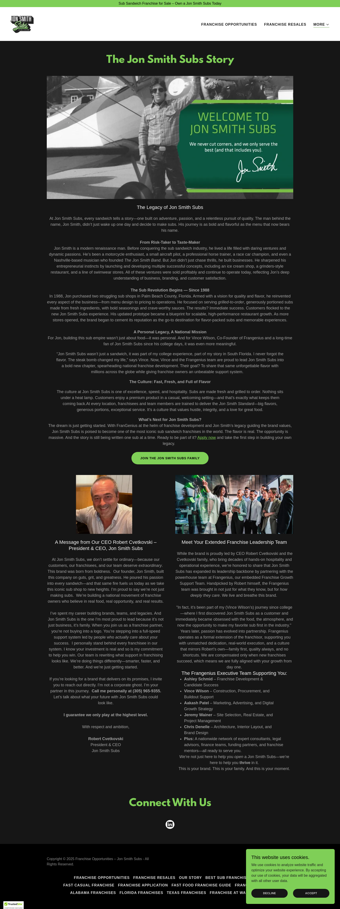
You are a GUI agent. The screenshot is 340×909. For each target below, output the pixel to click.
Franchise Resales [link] (285, 24)
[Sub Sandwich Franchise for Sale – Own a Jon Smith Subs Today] (170, 3)
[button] (321, 24)
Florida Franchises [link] (141, 893)
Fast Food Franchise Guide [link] (201, 885)
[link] (22, 23)
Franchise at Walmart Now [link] (240, 893)
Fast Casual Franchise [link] (89, 885)
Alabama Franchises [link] (93, 893)
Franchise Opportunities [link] (229, 24)
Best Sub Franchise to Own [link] (235, 878)
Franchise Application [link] (143, 885)
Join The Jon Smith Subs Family (170, 458)
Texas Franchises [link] (186, 893)
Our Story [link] (190, 878)
